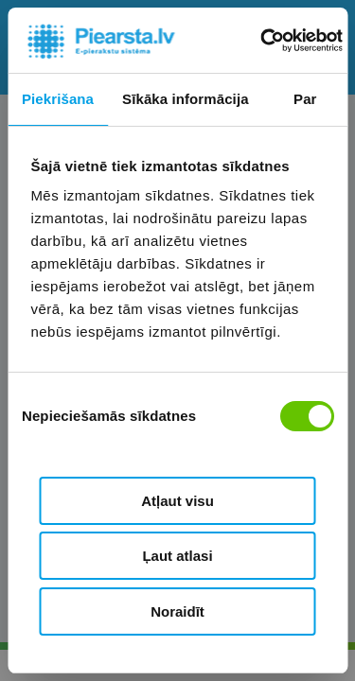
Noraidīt (177, 611)
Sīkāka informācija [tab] (185, 99)
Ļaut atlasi (177, 556)
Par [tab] (305, 99)
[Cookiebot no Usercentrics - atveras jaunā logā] (262, 40)
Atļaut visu (177, 501)
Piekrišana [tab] (58, 99)
